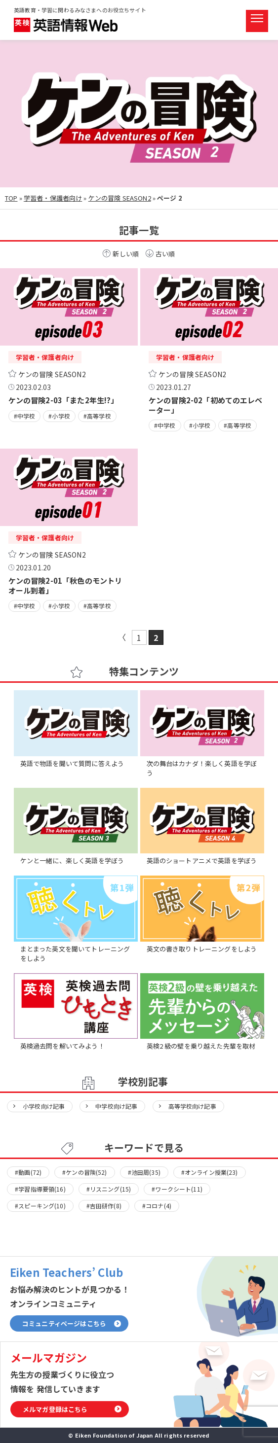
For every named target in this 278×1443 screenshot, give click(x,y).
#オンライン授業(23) (209, 1172)
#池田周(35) (144, 1172)
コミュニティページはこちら (64, 1323)
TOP (11, 198)
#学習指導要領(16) (40, 1189)
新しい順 (126, 253)
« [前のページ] (122, 637)
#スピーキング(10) (40, 1205)
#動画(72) (28, 1172)
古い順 (165, 253)
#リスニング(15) (108, 1189)
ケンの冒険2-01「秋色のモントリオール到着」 (65, 585)
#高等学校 (97, 416)
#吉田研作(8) (103, 1205)
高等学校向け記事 (192, 1106)
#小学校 (59, 416)
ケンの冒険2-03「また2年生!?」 (63, 400)
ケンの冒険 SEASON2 (119, 198)
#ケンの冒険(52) (84, 1172)
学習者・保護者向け (53, 198)
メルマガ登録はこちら (55, 1409)
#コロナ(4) (156, 1205)
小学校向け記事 (44, 1106)
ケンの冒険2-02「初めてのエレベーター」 (206, 405)
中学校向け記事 (116, 1106)
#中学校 (25, 416)
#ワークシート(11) (177, 1189)
